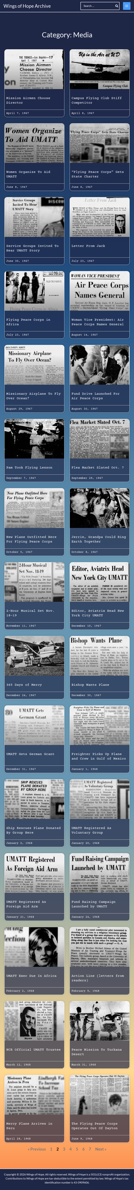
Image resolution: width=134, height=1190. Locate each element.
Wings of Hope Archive (27, 6)
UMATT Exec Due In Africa (31, 976)
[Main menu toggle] (127, 6)
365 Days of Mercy (24, 685)
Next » (100, 1149)
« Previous (37, 1149)
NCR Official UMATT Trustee (33, 1050)
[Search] (117, 6)
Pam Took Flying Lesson (29, 468)
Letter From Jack (88, 246)
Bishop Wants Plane (90, 685)
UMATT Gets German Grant (30, 754)
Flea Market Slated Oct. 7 (98, 468)
